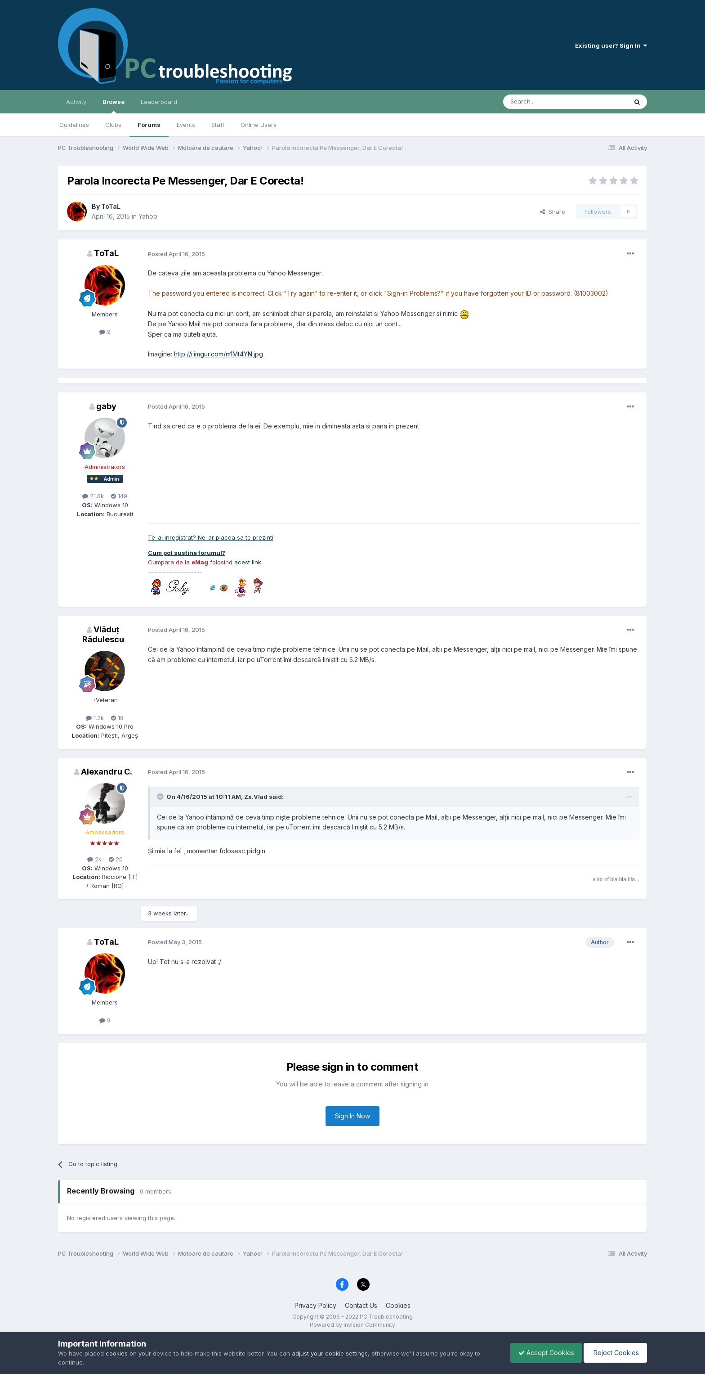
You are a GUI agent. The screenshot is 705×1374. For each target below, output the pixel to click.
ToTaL (110, 206)
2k (94, 859)
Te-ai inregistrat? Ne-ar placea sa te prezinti (210, 537)
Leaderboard (159, 101)
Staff (217, 124)
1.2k (95, 717)
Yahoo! (148, 216)
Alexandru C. (106, 771)
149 (119, 496)
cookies (117, 1353)
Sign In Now (352, 1116)
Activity (76, 101)
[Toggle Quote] (161, 796)
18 (117, 717)
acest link (247, 562)
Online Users (259, 124)
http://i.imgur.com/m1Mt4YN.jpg (218, 354)
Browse (114, 105)
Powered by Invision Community (352, 1324)
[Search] (542, 102)
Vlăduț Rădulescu (103, 634)
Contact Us (361, 1305)
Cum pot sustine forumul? (186, 552)
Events (186, 124)
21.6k (93, 496)
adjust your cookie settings (330, 1353)
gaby (106, 406)
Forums (149, 124)
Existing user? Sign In (611, 45)
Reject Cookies (614, 1352)
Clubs (113, 124)
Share (552, 211)
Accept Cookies (542, 1352)
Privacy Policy (315, 1305)
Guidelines (74, 124)
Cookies (398, 1305)
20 (116, 859)
